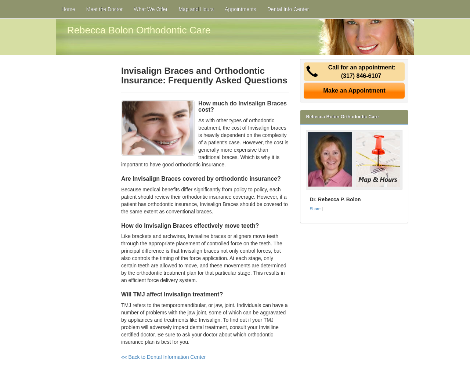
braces (230, 157)
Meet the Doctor (104, 9)
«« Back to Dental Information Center (163, 357)
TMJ (269, 320)
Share (315, 208)
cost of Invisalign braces (258, 128)
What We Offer (150, 9)
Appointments (240, 9)
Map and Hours (196, 9)
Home (68, 9)
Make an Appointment (354, 90)
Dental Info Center (288, 9)
